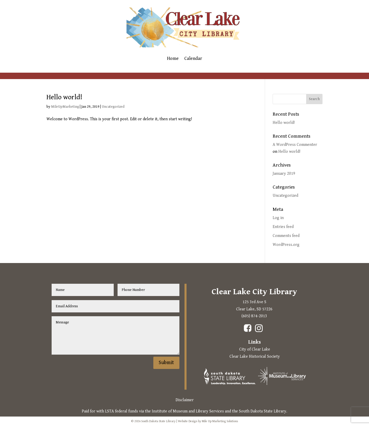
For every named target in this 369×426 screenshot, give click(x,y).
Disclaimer (185, 400)
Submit (166, 363)
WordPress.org (286, 244)
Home (173, 59)
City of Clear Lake (254, 349)
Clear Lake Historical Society (254, 356)
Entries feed (283, 226)
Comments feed (286, 235)
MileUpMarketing (65, 107)
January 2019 (284, 173)
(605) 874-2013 (254, 316)
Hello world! (64, 97)
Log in (278, 217)
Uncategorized (113, 107)
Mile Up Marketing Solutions (220, 421)
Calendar (193, 59)
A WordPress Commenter (295, 144)
